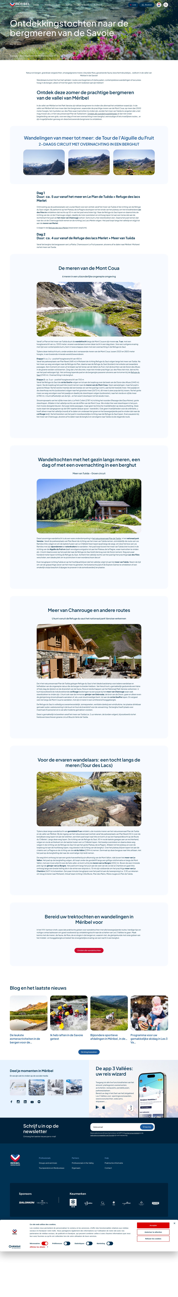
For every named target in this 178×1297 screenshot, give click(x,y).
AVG (38, 1229)
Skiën (58, 5)
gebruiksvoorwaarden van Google (102, 1135)
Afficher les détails (37, 1292)
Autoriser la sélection (153, 1278)
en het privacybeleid (132, 1133)
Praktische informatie (114, 1163)
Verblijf (47, 5)
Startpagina (14, 56)
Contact (108, 1168)
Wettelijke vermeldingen (20, 1229)
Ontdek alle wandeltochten (89, 950)
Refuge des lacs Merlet (58, 228)
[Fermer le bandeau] (174, 1269)
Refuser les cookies (153, 1284)
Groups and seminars (48, 1163)
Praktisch (98, 5)
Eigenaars (76, 1168)
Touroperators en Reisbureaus (51, 1168)
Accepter (153, 1271)
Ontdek (36, 5)
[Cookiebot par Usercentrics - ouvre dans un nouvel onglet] (15, 1292)
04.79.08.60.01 (165, 1229)
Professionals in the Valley (83, 1163)
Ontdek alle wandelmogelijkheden (102, 113)
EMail (156, 1229)
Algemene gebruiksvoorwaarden (59, 1229)
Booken (147, 5)
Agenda (69, 5)
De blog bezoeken (89, 1052)
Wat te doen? (83, 5)
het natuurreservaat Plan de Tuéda (106, 538)
